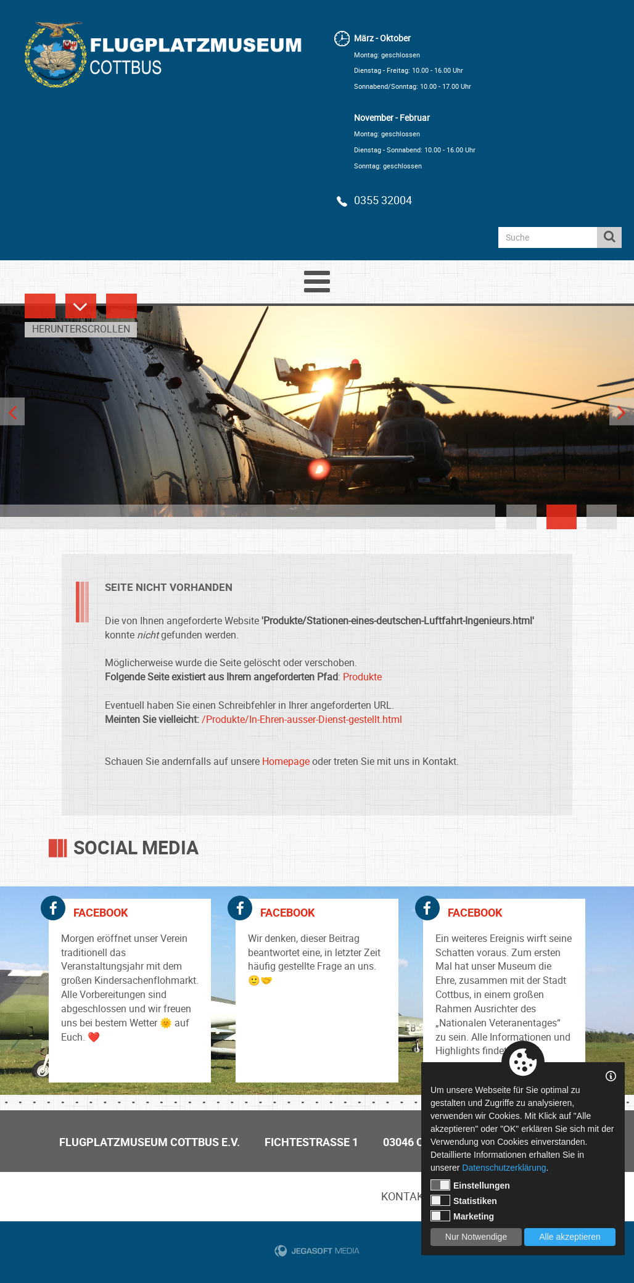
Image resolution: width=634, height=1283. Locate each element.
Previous (12, 412)
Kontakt (405, 1196)
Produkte (362, 676)
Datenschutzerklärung (504, 1168)
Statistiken (463, 1200)
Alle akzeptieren (570, 1237)
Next (621, 412)
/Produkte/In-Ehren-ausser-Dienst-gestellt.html (302, 719)
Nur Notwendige (476, 1237)
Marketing (462, 1215)
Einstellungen (470, 1184)
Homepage (286, 761)
